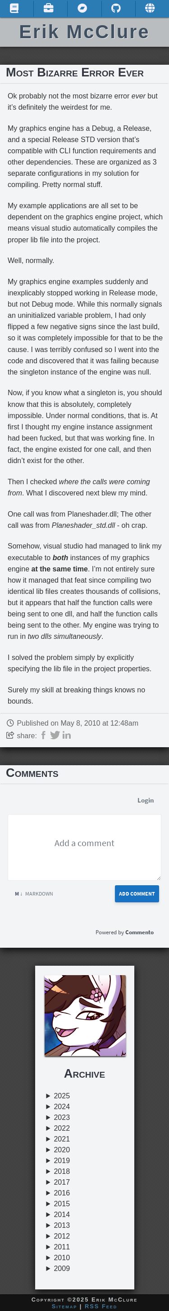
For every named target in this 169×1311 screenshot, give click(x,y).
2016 (62, 1193)
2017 (62, 1182)
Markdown (34, 893)
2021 (62, 1139)
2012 (62, 1236)
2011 (62, 1247)
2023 (62, 1117)
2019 (62, 1160)
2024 (62, 1106)
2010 (62, 1258)
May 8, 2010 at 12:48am (99, 723)
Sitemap (65, 1306)
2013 (62, 1225)
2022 (62, 1128)
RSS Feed (101, 1306)
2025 (62, 1096)
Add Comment (137, 893)
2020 (62, 1150)
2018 (62, 1171)
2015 (62, 1204)
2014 (62, 1214)
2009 (62, 1268)
